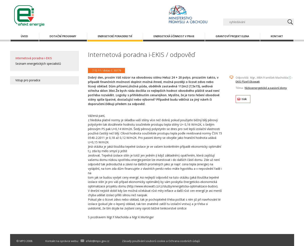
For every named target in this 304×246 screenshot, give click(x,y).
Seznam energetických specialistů (38, 64)
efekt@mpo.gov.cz (97, 241)
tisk (244, 99)
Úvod (24, 36)
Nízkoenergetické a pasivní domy (266, 88)
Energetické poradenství (115, 36)
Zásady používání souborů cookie (143, 241)
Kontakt (277, 36)
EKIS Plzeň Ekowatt (248, 81)
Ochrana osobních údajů (184, 241)
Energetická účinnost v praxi (174, 36)
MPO (23, 241)
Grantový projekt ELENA (232, 36)
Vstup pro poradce (27, 80)
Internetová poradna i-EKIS (33, 58)
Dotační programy (63, 36)
